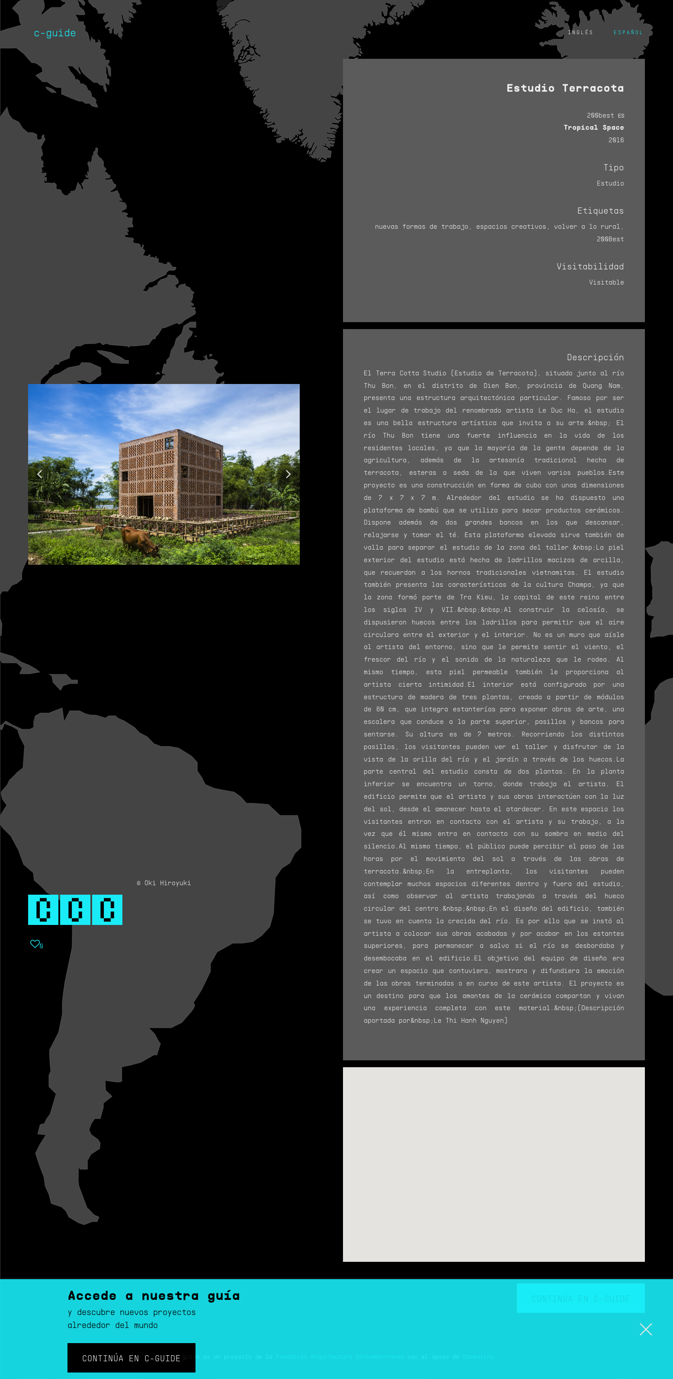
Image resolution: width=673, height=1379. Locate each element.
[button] (39, 474)
